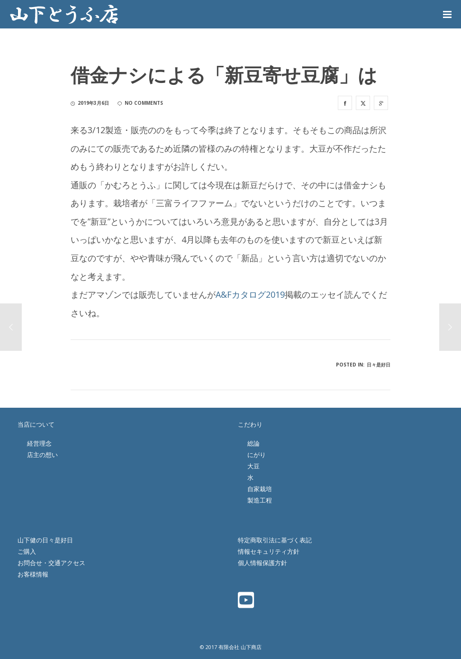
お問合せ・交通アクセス (51, 562)
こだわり (250, 424)
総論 (253, 443)
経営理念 (39, 443)
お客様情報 (33, 574)
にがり (256, 454)
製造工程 (259, 500)
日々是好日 (378, 364)
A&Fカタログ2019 (250, 294)
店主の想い (42, 454)
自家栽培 (259, 489)
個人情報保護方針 (262, 562)
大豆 (253, 466)
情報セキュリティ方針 (268, 551)
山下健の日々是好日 (45, 540)
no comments (140, 103)
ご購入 (27, 551)
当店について (36, 424)
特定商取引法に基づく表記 (275, 540)
